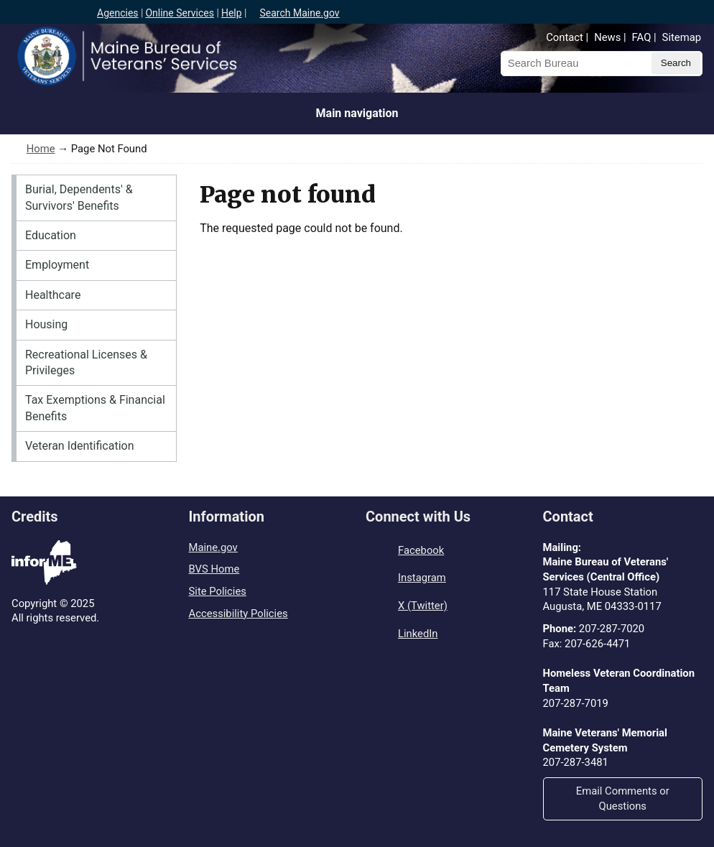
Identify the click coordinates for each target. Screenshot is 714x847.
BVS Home (214, 569)
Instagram (422, 577)
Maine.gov (213, 547)
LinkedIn (417, 633)
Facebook (421, 550)
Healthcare (52, 295)
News (607, 37)
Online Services (179, 13)
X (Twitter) (423, 605)
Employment (57, 265)
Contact (564, 37)
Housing (46, 324)
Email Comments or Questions (622, 798)
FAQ (642, 37)
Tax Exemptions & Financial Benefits (95, 407)
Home (41, 148)
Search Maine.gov (299, 13)
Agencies (118, 13)
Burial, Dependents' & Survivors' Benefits (79, 197)
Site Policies (217, 591)
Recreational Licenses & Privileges (86, 362)
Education (50, 235)
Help (231, 13)
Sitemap (681, 37)
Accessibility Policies (238, 613)
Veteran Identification (79, 446)
